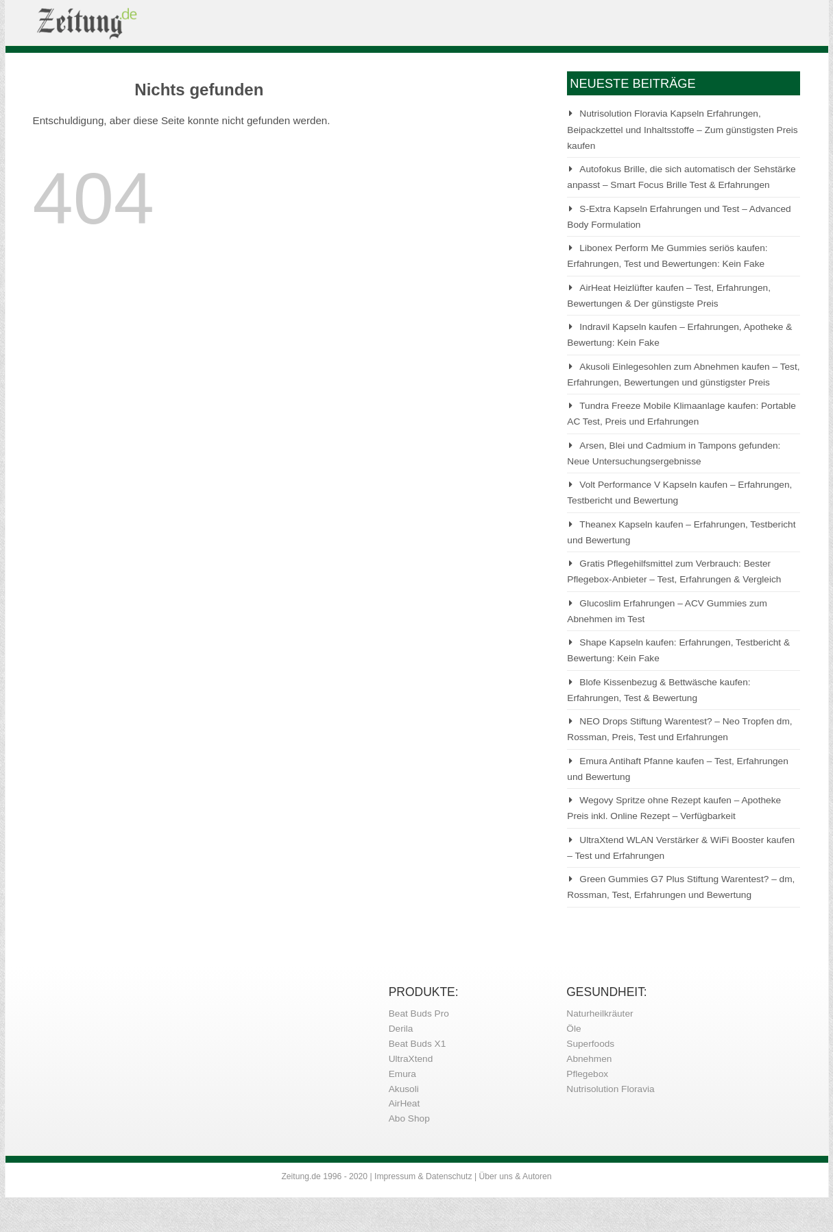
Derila (401, 1028)
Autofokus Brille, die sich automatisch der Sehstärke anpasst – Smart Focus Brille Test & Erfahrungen (681, 177)
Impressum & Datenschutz (423, 1176)
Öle (573, 1028)
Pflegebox (587, 1074)
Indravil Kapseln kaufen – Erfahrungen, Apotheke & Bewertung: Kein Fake (679, 335)
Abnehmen (589, 1059)
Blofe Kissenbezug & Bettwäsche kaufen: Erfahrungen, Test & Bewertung (658, 690)
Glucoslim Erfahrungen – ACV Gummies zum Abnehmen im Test (667, 611)
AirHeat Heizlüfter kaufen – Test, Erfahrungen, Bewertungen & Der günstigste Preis (669, 296)
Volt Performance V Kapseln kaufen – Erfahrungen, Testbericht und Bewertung (679, 492)
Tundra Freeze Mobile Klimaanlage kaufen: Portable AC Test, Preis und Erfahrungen (681, 414)
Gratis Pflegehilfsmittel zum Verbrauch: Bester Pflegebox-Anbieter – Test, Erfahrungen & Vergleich (674, 571)
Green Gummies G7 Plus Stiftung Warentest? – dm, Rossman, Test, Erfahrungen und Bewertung (681, 887)
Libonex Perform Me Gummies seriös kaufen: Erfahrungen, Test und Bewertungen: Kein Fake (667, 256)
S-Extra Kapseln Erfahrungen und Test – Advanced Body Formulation (678, 217)
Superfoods (590, 1044)
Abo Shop (409, 1118)
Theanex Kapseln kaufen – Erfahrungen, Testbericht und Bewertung (681, 532)
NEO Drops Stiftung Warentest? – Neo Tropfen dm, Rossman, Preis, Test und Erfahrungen (679, 729)
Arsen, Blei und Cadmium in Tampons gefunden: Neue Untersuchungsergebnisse (673, 453)
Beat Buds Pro (419, 1013)
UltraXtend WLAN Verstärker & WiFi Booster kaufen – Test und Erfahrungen (681, 848)
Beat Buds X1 (417, 1044)
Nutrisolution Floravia (610, 1089)
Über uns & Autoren (515, 1176)
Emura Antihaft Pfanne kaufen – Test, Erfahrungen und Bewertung (677, 769)
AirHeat (404, 1103)
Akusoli (404, 1089)
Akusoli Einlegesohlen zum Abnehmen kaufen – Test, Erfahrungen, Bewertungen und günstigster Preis (683, 375)
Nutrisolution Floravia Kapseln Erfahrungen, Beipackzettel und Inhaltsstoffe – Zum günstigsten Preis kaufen (682, 129)
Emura (402, 1074)
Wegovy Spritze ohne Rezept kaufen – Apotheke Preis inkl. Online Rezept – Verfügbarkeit (674, 808)
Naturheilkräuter (599, 1013)
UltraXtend (411, 1059)
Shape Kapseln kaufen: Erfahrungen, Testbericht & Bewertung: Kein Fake (678, 650)
